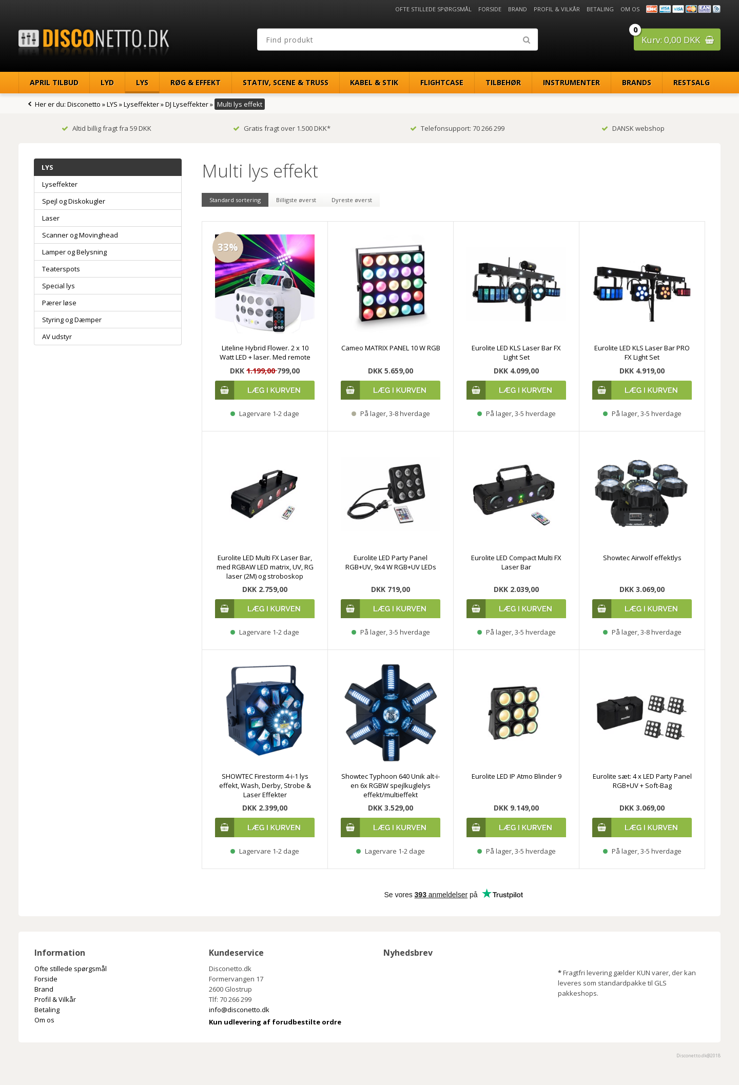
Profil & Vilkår (557, 9)
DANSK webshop (633, 128)
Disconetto (84, 104)
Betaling (600, 9)
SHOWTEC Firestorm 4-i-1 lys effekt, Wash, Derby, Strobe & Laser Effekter (265, 785)
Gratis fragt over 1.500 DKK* (281, 128)
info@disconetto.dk (239, 1009)
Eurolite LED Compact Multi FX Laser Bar (516, 562)
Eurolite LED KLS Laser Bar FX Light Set (516, 352)
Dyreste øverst (352, 200)
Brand (517, 9)
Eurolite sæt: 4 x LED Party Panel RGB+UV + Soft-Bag (642, 781)
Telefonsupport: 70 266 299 (457, 128)
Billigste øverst (296, 200)
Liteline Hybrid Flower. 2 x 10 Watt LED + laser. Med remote (265, 352)
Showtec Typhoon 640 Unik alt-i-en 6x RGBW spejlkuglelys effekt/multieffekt (390, 785)
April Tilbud (54, 82)
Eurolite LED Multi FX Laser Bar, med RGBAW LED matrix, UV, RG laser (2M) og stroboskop (265, 567)
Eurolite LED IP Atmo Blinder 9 (516, 776)
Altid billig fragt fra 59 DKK (106, 128)
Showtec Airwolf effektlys (642, 557)
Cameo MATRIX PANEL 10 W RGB (390, 347)
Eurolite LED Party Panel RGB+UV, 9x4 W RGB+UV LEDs (390, 562)
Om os (629, 9)
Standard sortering (235, 200)
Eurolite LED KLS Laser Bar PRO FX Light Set (642, 352)
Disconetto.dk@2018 (698, 1055)
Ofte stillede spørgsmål (433, 9)
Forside (489, 9)
